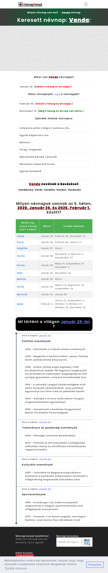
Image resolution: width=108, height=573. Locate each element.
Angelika (22, 248)
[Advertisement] (54, 48)
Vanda (20, 236)
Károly (21, 256)
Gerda (20, 287)
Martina (21, 279)
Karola (21, 265)
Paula (20, 242)
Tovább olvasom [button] (16, 568)
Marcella (22, 294)
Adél (19, 273)
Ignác (20, 304)
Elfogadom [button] (95, 564)
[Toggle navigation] (86, 4)
